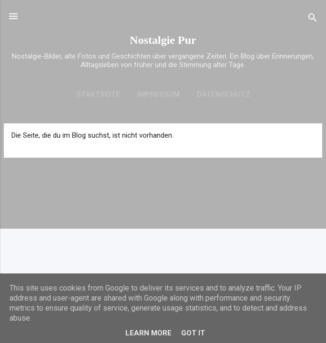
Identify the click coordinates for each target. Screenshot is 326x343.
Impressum (158, 94)
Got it (193, 333)
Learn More (148, 333)
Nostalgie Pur (163, 40)
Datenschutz (223, 94)
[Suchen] (312, 19)
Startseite (98, 94)
